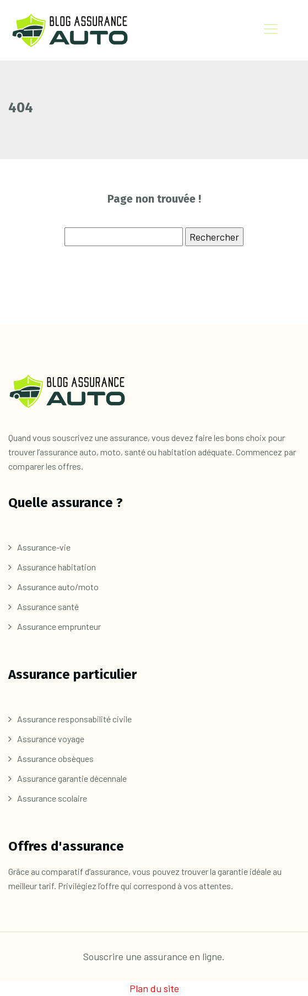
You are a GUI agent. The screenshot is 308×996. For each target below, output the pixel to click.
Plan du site (154, 988)
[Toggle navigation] (270, 30)
